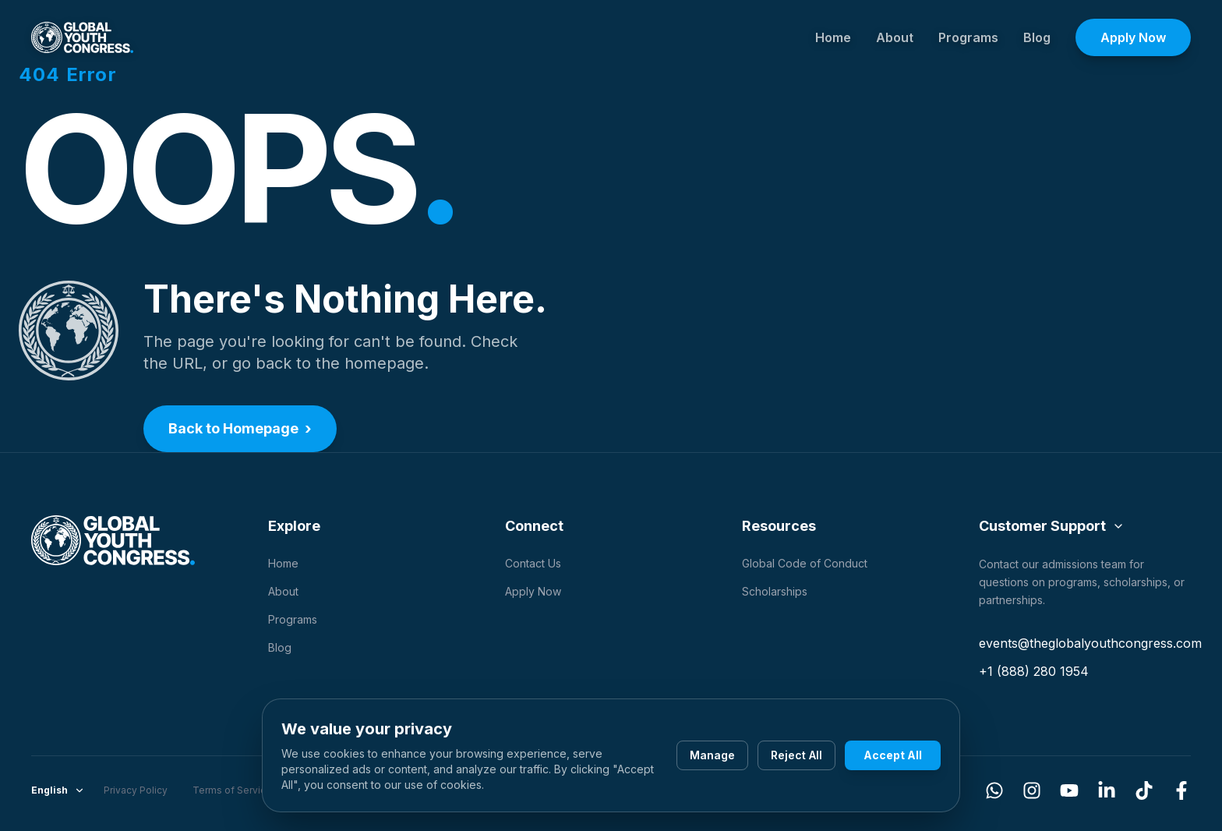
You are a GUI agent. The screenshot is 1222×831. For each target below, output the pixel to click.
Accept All (893, 755)
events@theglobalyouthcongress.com (1090, 643)
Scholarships (774, 591)
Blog (1037, 37)
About (894, 37)
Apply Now (1133, 37)
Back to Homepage (240, 429)
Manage (712, 755)
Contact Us (533, 563)
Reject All (796, 755)
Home (833, 37)
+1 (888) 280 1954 (1034, 671)
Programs (968, 37)
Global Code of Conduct (804, 563)
